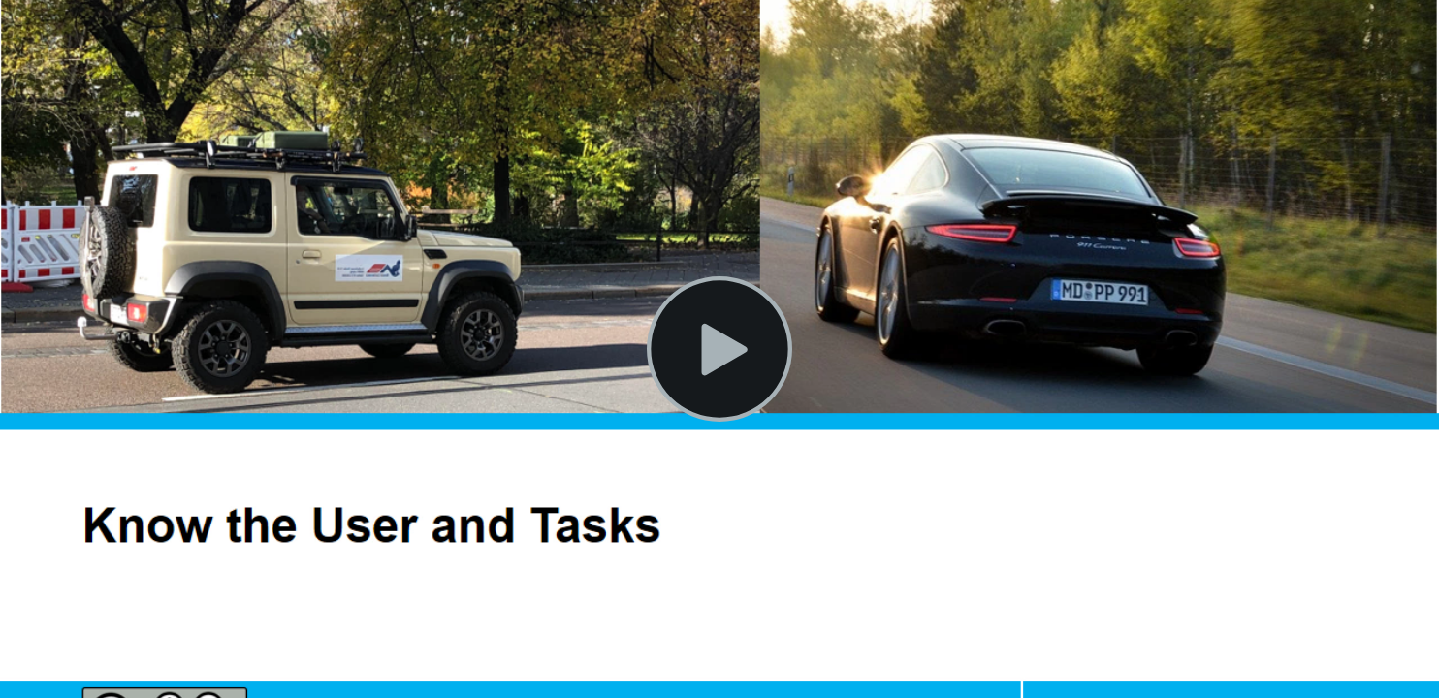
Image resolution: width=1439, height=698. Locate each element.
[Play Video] (719, 349)
